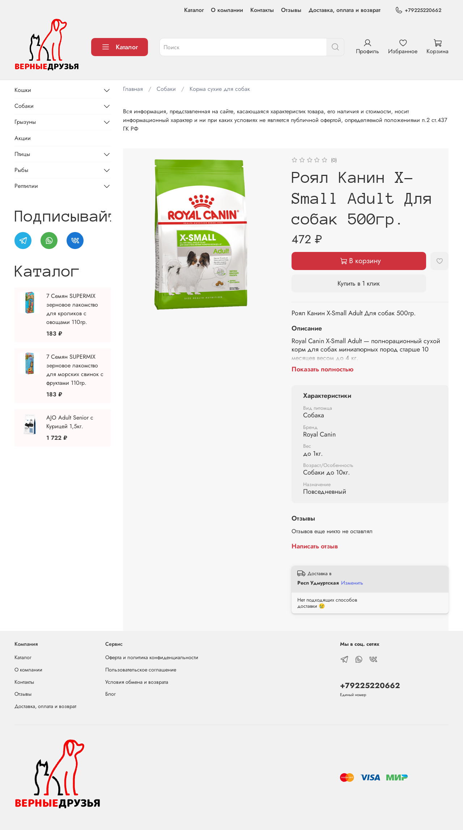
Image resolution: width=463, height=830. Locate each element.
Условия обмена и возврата (136, 682)
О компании (227, 10)
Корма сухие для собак (220, 89)
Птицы (22, 154)
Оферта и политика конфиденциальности (151, 657)
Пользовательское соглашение (140, 669)
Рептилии (26, 186)
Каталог (194, 10)
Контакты (262, 10)
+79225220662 (418, 10)
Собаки (166, 89)
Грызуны (25, 122)
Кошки (22, 90)
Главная (133, 89)
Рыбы (21, 170)
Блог (110, 694)
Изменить (352, 583)
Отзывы (291, 10)
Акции (22, 138)
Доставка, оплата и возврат (345, 10)
